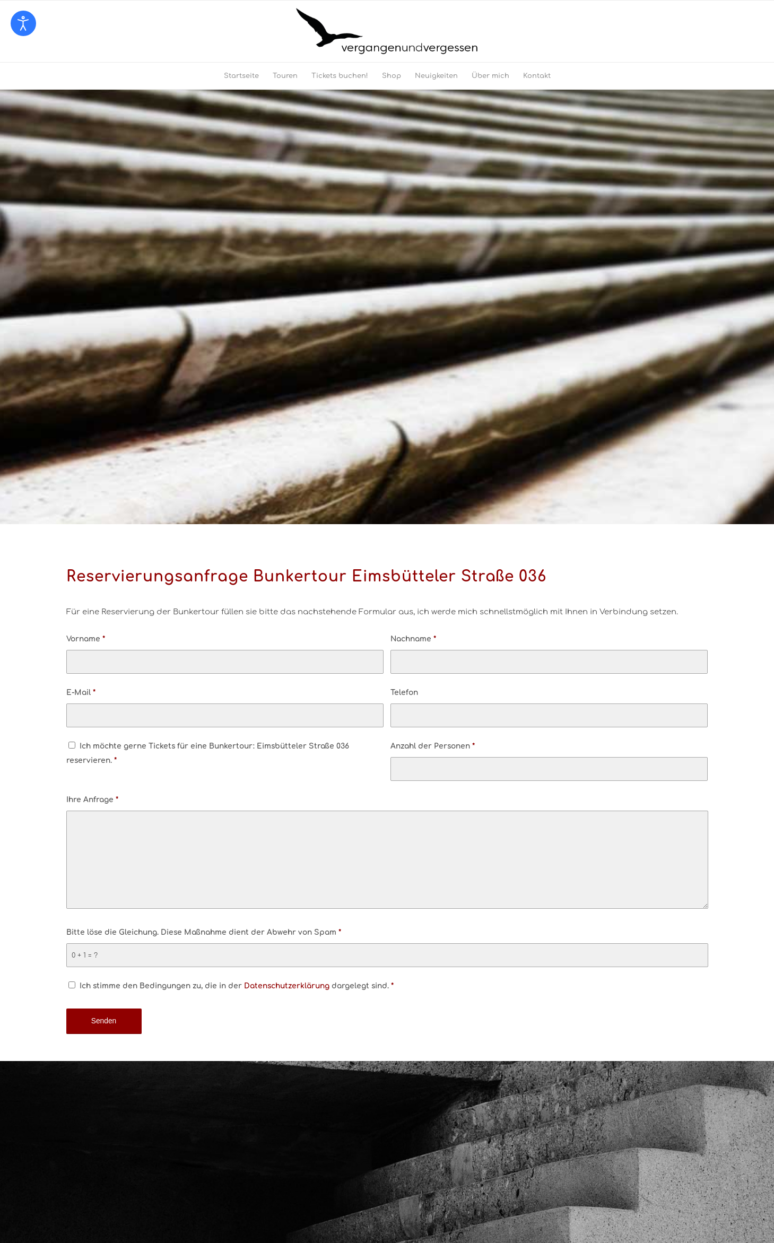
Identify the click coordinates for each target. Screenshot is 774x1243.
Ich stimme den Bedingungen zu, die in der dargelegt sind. (237, 986)
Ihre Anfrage (92, 800)
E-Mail (80, 693)
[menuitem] (241, 76)
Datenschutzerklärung (286, 986)
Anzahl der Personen (432, 746)
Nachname (413, 639)
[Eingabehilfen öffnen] (23, 23)
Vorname (85, 639)
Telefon (404, 693)
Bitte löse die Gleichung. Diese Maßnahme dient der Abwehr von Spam (203, 932)
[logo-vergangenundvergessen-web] (386, 31)
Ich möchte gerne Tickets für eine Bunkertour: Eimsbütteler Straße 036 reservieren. (207, 753)
